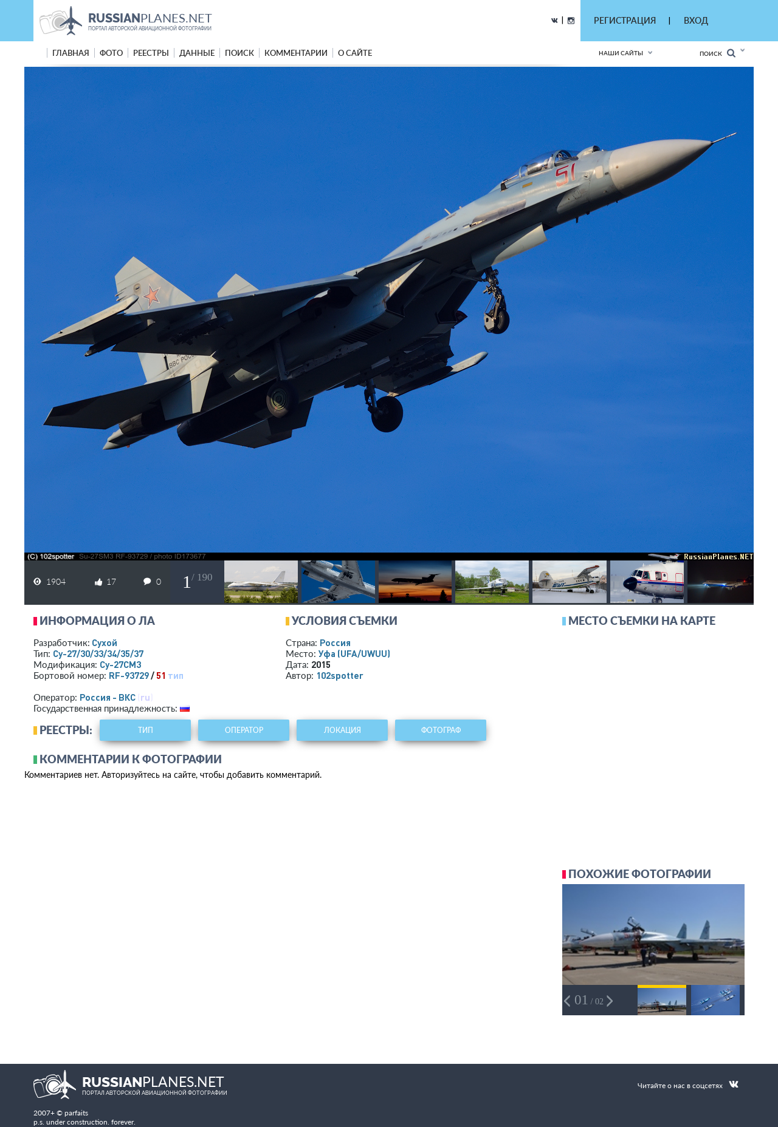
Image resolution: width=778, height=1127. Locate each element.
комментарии (296, 53)
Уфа (354, 653)
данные (197, 53)
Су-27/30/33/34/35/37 (98, 653)
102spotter (339, 675)
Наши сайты (621, 52)
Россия (335, 642)
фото (111, 53)
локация (342, 730)
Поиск (717, 53)
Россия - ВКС (108, 697)
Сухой (104, 642)
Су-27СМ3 (120, 664)
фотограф (441, 730)
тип (176, 675)
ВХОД (696, 20)
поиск (239, 53)
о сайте (355, 53)
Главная (70, 53)
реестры (151, 53)
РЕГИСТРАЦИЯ (625, 20)
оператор (244, 730)
